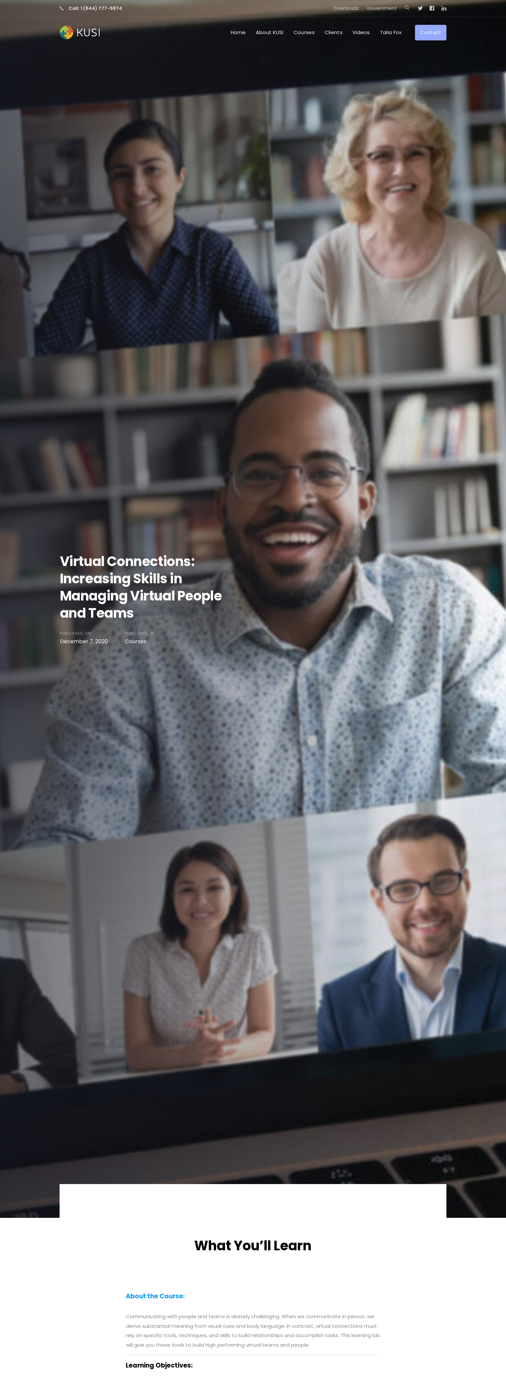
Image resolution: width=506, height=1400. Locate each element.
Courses (135, 641)
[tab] (253, 1296)
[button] (407, 8)
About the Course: (155, 1296)
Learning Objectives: (159, 1365)
